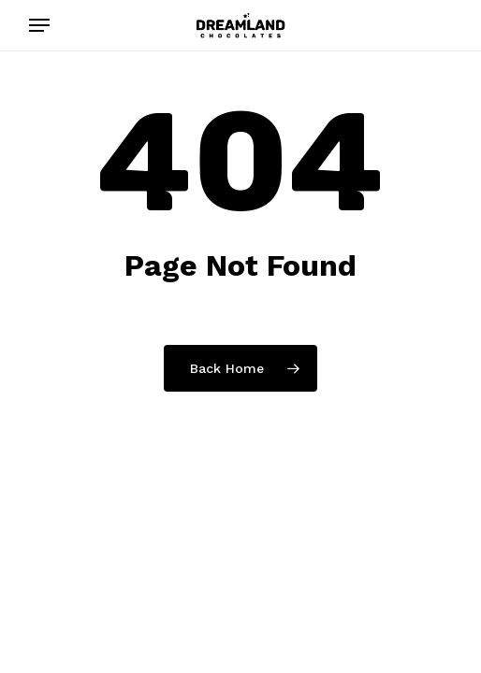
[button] (39, 25)
